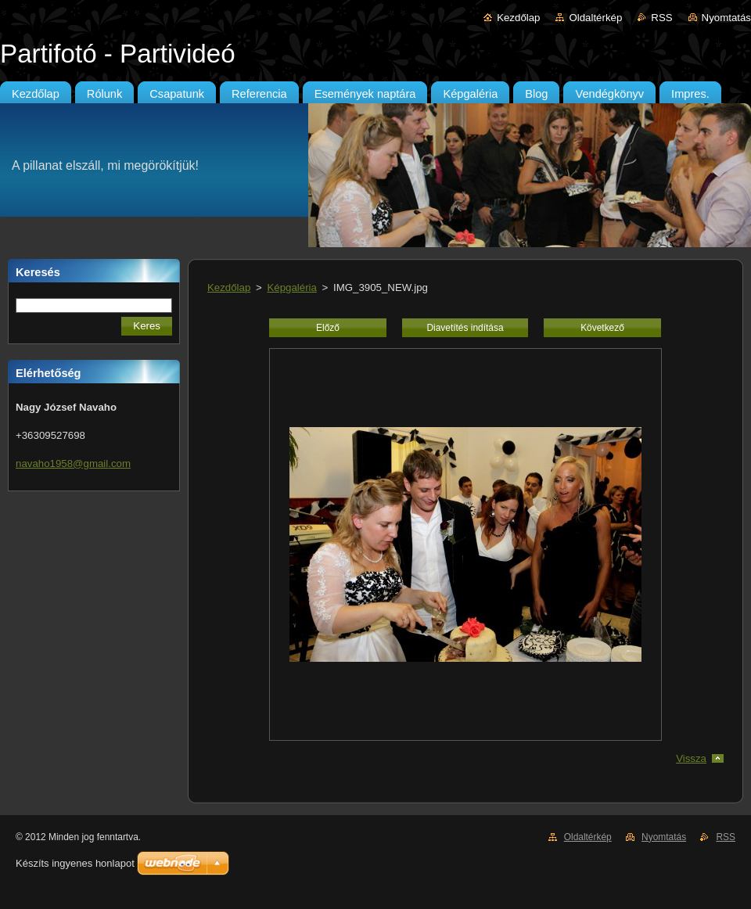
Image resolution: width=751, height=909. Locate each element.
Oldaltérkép (595, 17)
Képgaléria (291, 287)
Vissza (691, 758)
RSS (661, 17)
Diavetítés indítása (464, 327)
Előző (328, 327)
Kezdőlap (518, 17)
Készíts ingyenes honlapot (75, 863)
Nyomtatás (726, 17)
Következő (602, 327)
